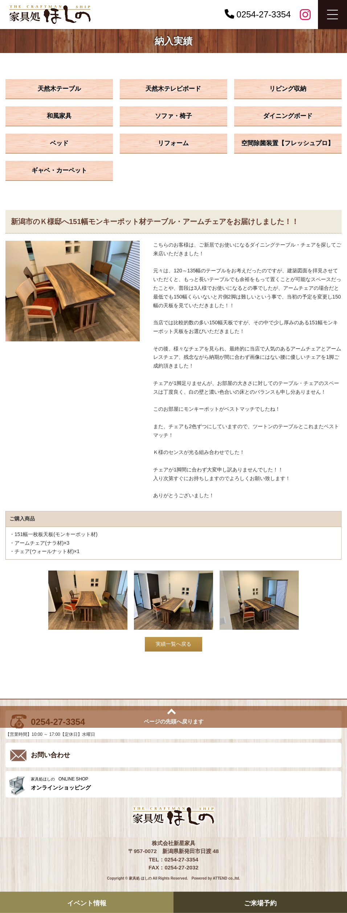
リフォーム (173, 143)
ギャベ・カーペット (59, 170)
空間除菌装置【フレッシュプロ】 (287, 143)
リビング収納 (287, 88)
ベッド (59, 143)
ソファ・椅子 (173, 116)
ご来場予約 (260, 902)
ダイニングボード (288, 116)
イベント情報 (86, 902)
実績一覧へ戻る (173, 644)
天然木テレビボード (173, 88)
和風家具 (59, 116)
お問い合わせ (50, 755)
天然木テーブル (59, 88)
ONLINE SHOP (184, 783)
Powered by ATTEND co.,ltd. (216, 878)
